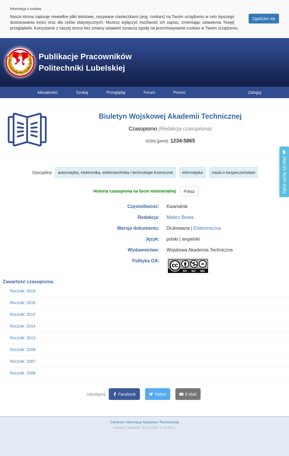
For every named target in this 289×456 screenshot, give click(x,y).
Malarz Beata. (181, 217)
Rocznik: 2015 (22, 314)
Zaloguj (254, 92)
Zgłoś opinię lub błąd (284, 171)
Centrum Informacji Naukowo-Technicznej (144, 422)
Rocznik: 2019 (22, 291)
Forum (149, 92)
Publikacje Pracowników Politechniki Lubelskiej (85, 62)
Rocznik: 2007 (22, 361)
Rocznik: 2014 (22, 326)
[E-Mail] (187, 394)
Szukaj (82, 92)
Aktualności (47, 92)
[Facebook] (124, 394)
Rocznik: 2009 (22, 349)
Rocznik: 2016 (22, 302)
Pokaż (189, 191)
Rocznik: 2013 (22, 338)
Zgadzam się (263, 18)
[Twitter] (158, 394)
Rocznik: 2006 (22, 373)
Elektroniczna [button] (207, 228)
